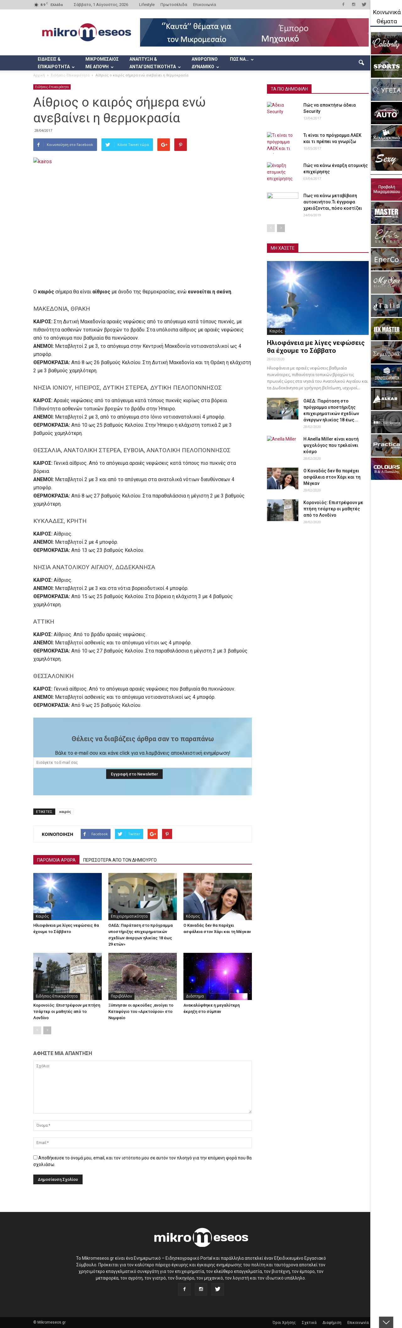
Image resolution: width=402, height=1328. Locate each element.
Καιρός (42, 916)
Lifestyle (147, 4)
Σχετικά (309, 1322)
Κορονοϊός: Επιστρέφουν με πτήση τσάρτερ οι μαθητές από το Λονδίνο (66, 1011)
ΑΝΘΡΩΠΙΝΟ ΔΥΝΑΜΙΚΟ (205, 63)
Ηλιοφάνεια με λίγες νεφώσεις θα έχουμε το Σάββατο (316, 346)
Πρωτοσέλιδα (173, 4)
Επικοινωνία (204, 4)
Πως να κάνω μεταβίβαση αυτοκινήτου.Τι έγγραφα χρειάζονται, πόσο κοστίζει (332, 202)
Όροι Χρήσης (284, 1322)
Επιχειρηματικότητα (129, 916)
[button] (361, 62)
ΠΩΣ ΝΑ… (242, 59)
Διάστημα (195, 996)
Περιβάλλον (121, 996)
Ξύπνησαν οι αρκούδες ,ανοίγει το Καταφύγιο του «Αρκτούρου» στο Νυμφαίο (140, 1011)
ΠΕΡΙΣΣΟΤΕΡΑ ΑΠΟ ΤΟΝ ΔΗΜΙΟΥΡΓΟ (120, 860)
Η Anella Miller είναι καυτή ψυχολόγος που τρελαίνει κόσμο (331, 445)
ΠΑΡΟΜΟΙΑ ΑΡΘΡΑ (56, 860)
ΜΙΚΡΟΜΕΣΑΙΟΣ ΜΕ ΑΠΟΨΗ (102, 63)
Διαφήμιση (332, 1322)
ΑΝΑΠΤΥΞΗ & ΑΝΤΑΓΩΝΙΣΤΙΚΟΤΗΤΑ (155, 63)
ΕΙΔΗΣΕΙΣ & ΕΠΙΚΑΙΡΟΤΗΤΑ (56, 63)
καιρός (65, 811)
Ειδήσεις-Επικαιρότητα (52, 87)
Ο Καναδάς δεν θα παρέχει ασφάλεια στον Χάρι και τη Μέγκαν (332, 477)
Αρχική (39, 75)
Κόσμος (193, 916)
